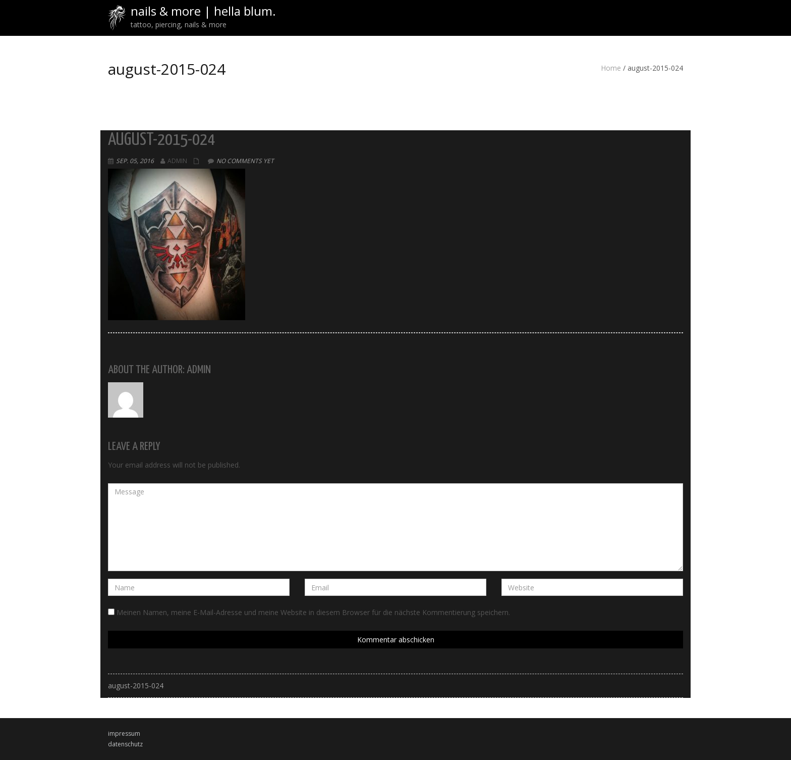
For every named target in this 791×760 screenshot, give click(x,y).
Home (611, 68)
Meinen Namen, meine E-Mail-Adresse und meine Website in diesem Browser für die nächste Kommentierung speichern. (313, 612)
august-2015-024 (135, 685)
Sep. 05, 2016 (135, 161)
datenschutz (125, 744)
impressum (124, 733)
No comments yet (245, 161)
